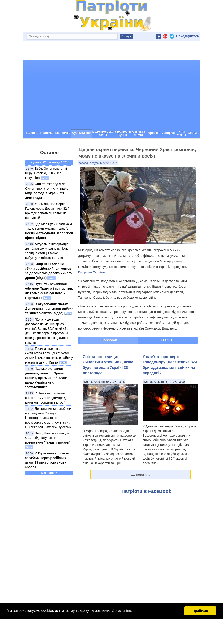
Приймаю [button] (200, 611)
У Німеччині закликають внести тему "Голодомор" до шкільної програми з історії (47, 381)
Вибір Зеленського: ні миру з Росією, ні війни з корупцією (46, 156)
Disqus (166, 324)
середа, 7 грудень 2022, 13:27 (98, 146)
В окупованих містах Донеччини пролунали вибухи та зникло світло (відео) (49, 292)
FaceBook (109, 324)
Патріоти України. (92, 256)
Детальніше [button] (122, 611)
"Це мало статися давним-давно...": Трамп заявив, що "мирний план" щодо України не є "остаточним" (46, 361)
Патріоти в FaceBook (146, 474)
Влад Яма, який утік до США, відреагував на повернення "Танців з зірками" (47, 421)
